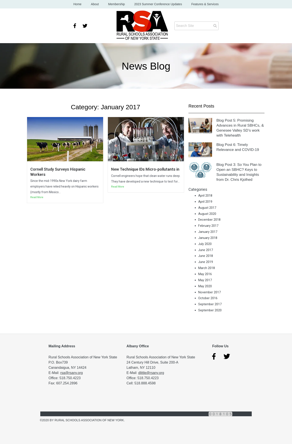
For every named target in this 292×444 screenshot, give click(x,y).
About (98, 4)
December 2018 (209, 220)
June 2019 (205, 262)
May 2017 (205, 280)
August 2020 (207, 214)
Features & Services (199, 4)
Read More (36, 197)
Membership (116, 4)
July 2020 (205, 244)
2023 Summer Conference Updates (155, 4)
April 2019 (205, 202)
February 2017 (208, 226)
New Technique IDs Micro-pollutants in (145, 169)
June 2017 (205, 250)
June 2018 (205, 256)
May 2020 (205, 286)
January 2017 (207, 232)
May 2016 (205, 274)
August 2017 (207, 208)
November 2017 (209, 292)
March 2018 (206, 268)
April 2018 (205, 196)
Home (83, 4)
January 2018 (207, 238)
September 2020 (210, 310)
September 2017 (210, 304)
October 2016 (207, 298)
